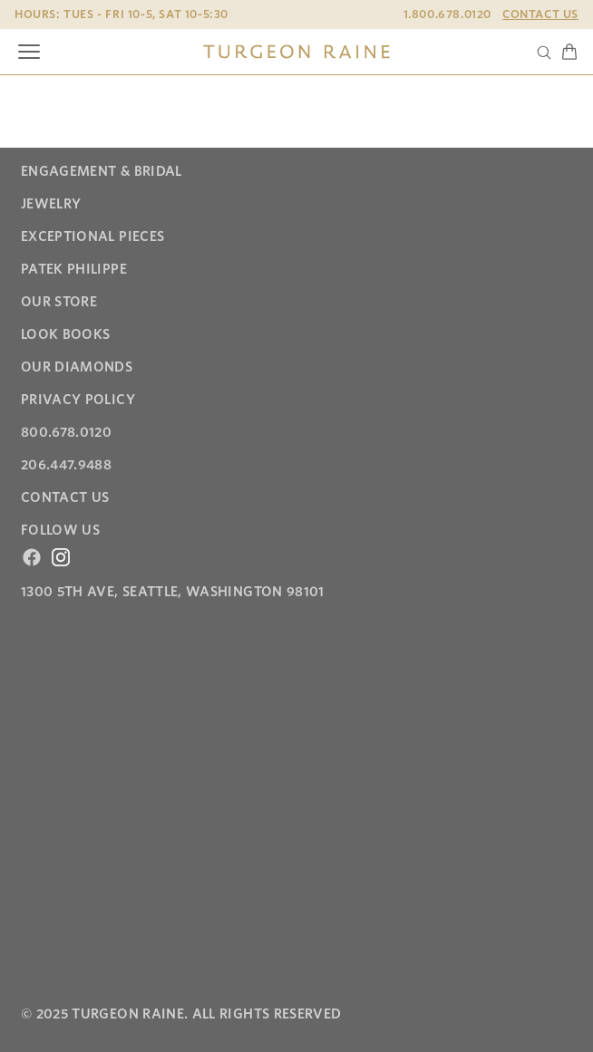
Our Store (59, 301)
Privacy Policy (78, 399)
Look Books (66, 334)
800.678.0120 (66, 432)
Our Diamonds (76, 367)
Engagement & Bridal (101, 171)
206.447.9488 (66, 465)
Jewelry (51, 204)
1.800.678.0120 (447, 14)
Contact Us (540, 14)
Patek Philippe (74, 269)
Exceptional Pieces (92, 236)
